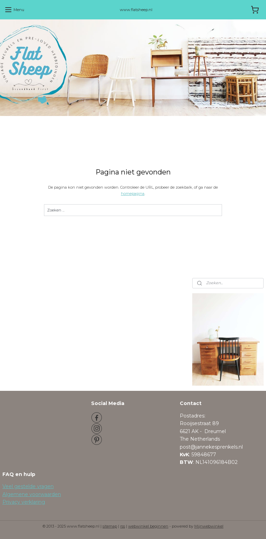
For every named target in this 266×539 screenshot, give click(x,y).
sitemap (110, 526)
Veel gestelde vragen (28, 486)
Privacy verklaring (23, 502)
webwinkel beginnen (148, 526)
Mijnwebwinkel (208, 526)
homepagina (132, 193)
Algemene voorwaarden (31, 494)
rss (122, 526)
